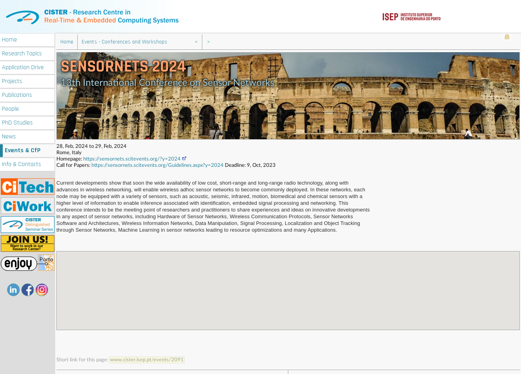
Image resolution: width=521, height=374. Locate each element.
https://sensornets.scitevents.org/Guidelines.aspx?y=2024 (158, 165)
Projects (12, 80)
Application (23, 66)
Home (9, 39)
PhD (17, 122)
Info (21, 163)
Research (22, 53)
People (10, 108)
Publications (17, 94)
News (9, 136)
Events (23, 149)
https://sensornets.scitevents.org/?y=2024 (135, 158)
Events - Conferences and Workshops (124, 41)
